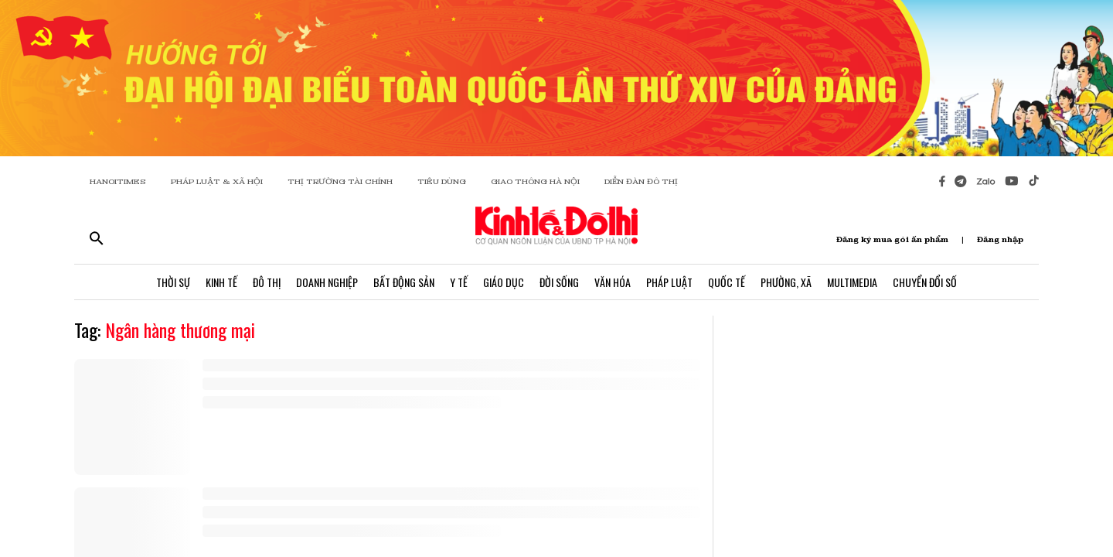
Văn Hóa (612, 282)
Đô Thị (267, 282)
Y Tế (459, 282)
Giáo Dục (503, 282)
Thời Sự (173, 282)
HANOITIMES (118, 181)
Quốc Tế (726, 282)
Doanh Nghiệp (327, 282)
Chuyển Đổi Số (925, 282)
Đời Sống (559, 282)
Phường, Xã (786, 282)
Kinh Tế (221, 282)
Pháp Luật (669, 282)
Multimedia (852, 282)
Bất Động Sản (403, 282)
